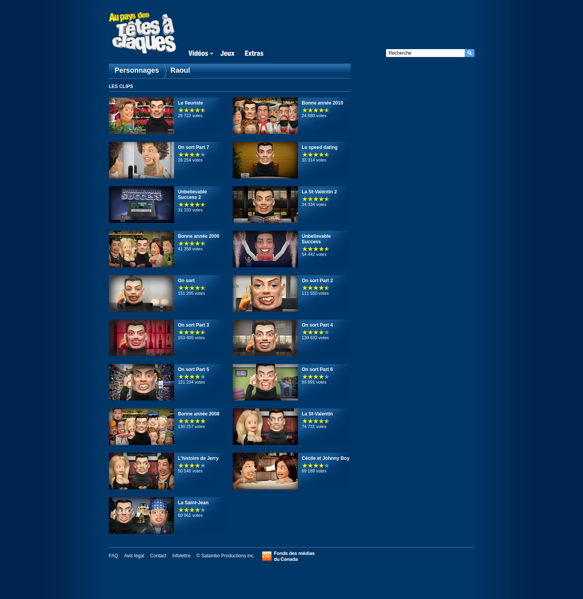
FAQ (113, 556)
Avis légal (134, 556)
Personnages (137, 70)
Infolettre (181, 556)
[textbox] (425, 53)
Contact (158, 556)
